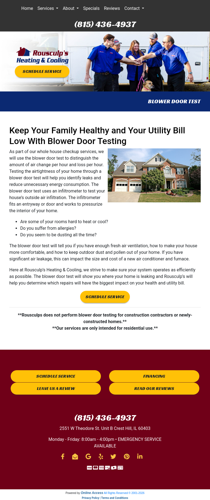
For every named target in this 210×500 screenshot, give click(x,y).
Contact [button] (132, 8)
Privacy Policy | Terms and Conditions (105, 497)
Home (27, 8)
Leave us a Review (56, 388)
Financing (154, 376)
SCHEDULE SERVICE (42, 71)
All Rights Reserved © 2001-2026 (124, 493)
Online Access (92, 493)
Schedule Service (55, 376)
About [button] (69, 8)
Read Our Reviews (154, 388)
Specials (91, 8)
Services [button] (46, 8)
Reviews (112, 8)
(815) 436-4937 (105, 24)
